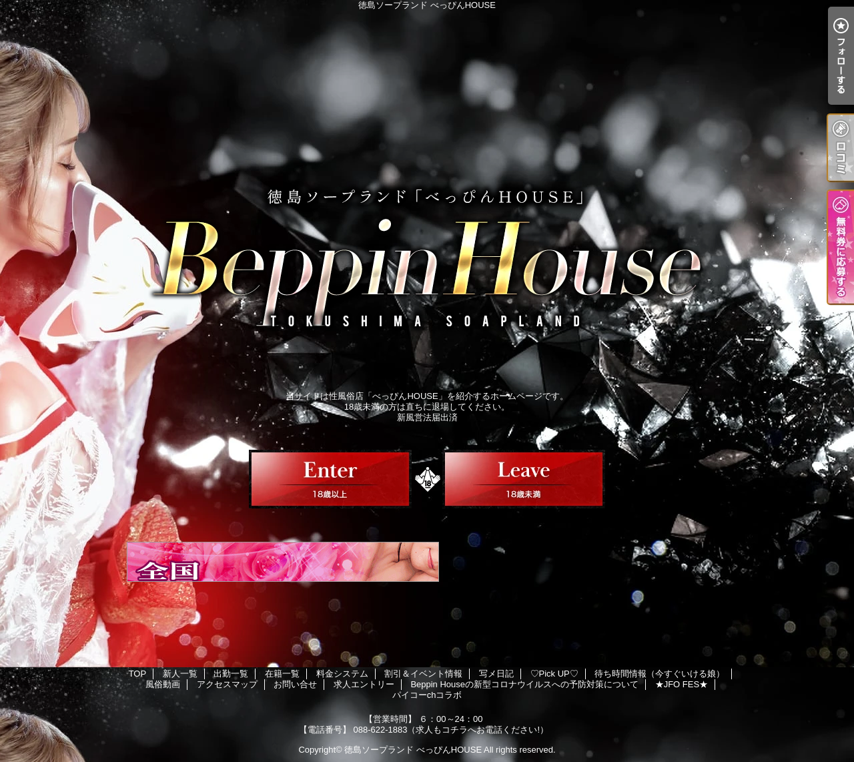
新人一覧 (180, 674)
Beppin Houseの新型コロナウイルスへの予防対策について (524, 684)
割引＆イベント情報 (423, 674)
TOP (138, 674)
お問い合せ (295, 684)
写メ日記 (496, 674)
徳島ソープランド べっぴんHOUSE (413, 750)
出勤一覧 (231, 674)
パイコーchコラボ (427, 695)
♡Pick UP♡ (554, 674)
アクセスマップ (227, 684)
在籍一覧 (282, 674)
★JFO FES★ (681, 684)
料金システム (342, 674)
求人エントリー (364, 684)
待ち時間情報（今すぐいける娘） (659, 674)
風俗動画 (162, 684)
